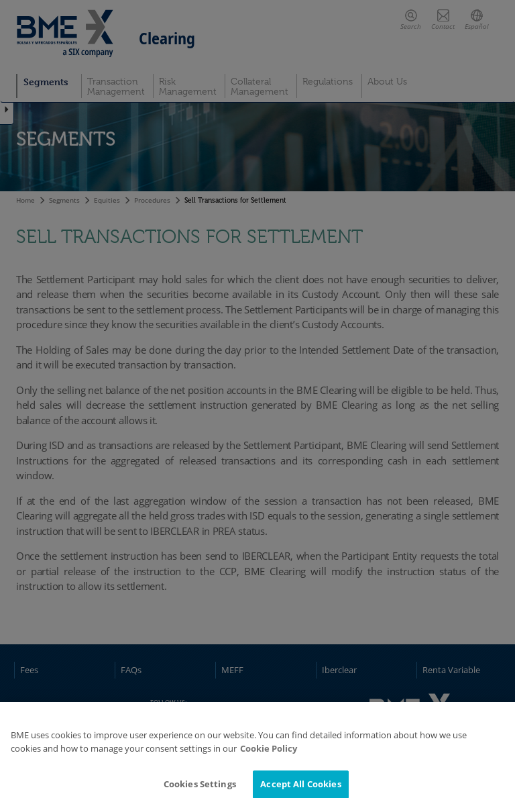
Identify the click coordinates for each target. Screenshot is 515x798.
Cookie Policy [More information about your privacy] (268, 753)
